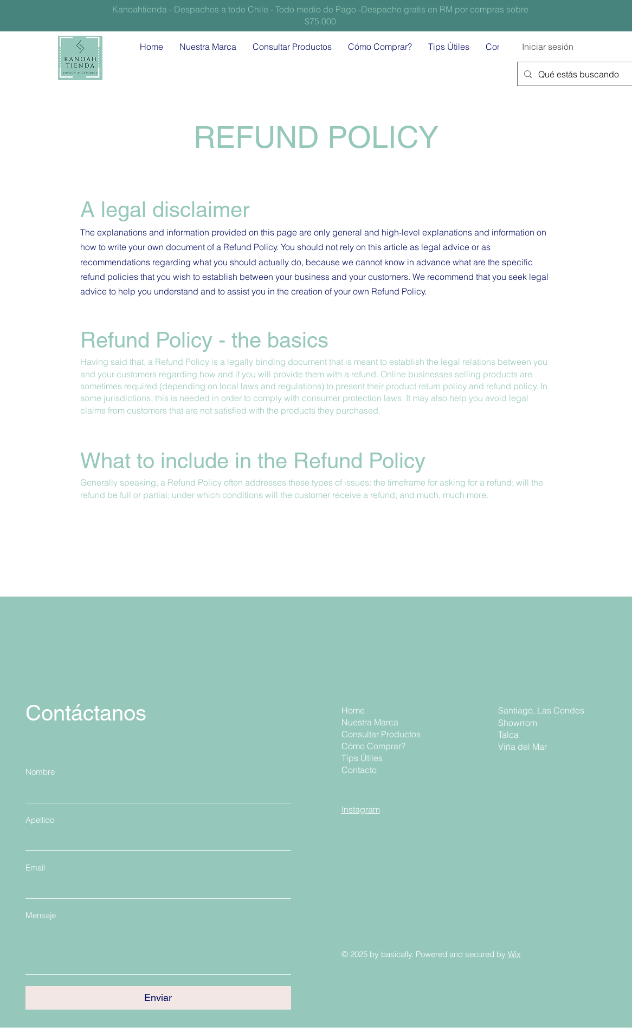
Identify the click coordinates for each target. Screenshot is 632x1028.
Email (35, 867)
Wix (514, 954)
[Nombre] (155, 792)
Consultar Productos (379, 734)
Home (353, 710)
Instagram (360, 809)
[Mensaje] (158, 949)
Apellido (39, 820)
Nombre (40, 772)
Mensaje (40, 915)
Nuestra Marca (369, 722)
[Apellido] (155, 840)
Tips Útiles (362, 757)
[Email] (155, 888)
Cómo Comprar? (373, 746)
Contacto (359, 769)
